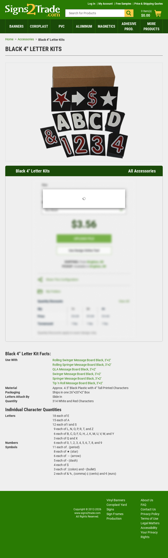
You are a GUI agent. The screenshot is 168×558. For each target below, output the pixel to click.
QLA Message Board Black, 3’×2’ (74, 369)
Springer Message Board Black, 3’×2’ (77, 378)
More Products (151, 26)
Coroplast (39, 26)
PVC (62, 26)
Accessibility (149, 528)
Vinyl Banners (116, 500)
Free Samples (124, 3)
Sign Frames (115, 514)
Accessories (26, 39)
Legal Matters (150, 523)
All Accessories (142, 171)
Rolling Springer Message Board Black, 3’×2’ (81, 364)
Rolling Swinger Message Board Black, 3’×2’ (81, 360)
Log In (92, 3)
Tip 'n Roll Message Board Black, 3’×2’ (77, 383)
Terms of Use (149, 518)
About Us (147, 500)
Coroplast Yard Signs (117, 507)
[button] (129, 13)
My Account (105, 3)
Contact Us (148, 509)
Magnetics (106, 26)
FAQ (143, 504)
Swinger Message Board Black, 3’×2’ (76, 374)
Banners (16, 26)
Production (114, 518)
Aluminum (84, 26)
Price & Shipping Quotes (148, 3)
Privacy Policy (150, 514)
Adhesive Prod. (129, 26)
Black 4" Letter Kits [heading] (33, 171)
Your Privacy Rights (149, 535)
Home (9, 39)
